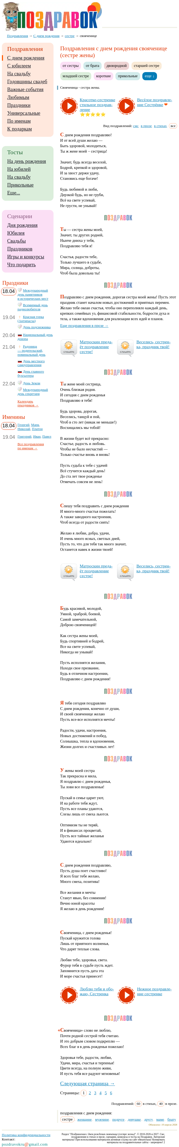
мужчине (102, 1119)
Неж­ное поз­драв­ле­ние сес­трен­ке (154, 991)
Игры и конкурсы (25, 256)
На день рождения (26, 161)
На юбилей (19, 169)
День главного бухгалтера (31, 374)
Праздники (18, 105)
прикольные (127, 76)
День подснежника (37, 327)
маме (160, 1119)
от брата (92, 65)
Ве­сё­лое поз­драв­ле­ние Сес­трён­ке (154, 102)
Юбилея (16, 233)
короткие (103, 76)
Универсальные (23, 113)
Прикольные (20, 185)
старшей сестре (146, 65)
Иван (37, 436)
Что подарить (21, 264)
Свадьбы (16, 241)
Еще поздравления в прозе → (84, 325)
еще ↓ (150, 76)
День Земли (31, 383)
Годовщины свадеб (27, 81)
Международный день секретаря (33, 392)
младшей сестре (76, 76)
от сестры (71, 65)
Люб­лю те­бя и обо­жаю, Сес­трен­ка (97, 991)
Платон (37, 429)
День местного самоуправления (31, 363)
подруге (118, 1119)
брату (171, 1119)
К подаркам (19, 129)
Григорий (25, 436)
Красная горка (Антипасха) (31, 319)
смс (136, 126)
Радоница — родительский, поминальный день (32, 351)
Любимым (18, 97)
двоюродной (116, 65)
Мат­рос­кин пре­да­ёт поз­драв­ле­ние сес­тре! (96, 346)
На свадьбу (19, 73)
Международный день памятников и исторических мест (33, 295)
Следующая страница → (87, 1083)
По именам (19, 121)
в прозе (146, 126)
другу (148, 1119)
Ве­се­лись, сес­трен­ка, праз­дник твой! (153, 344)
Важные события (25, 89)
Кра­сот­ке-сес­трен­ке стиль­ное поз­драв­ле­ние (97, 104)
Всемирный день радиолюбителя (33, 307)
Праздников (20, 249)
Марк (35, 425)
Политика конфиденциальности (26, 1135)
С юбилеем (19, 66)
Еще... (13, 193)
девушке (134, 1119)
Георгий (24, 425)
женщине (84, 1119)
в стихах (160, 126)
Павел (46, 436)
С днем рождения (26, 58)
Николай (24, 429)
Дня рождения (22, 225)
